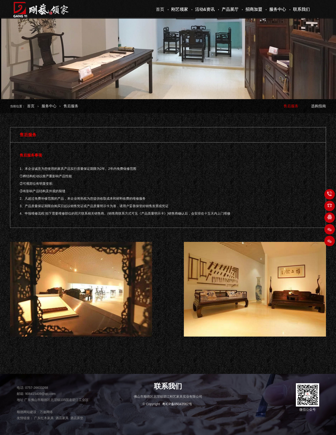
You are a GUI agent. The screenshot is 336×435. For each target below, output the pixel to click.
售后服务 (70, 106)
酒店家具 (62, 418)
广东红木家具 (44, 418)
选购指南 (318, 106)
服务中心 (49, 106)
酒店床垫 (76, 418)
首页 (31, 106)
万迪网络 (46, 412)
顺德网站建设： (28, 412)
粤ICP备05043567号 (177, 404)
